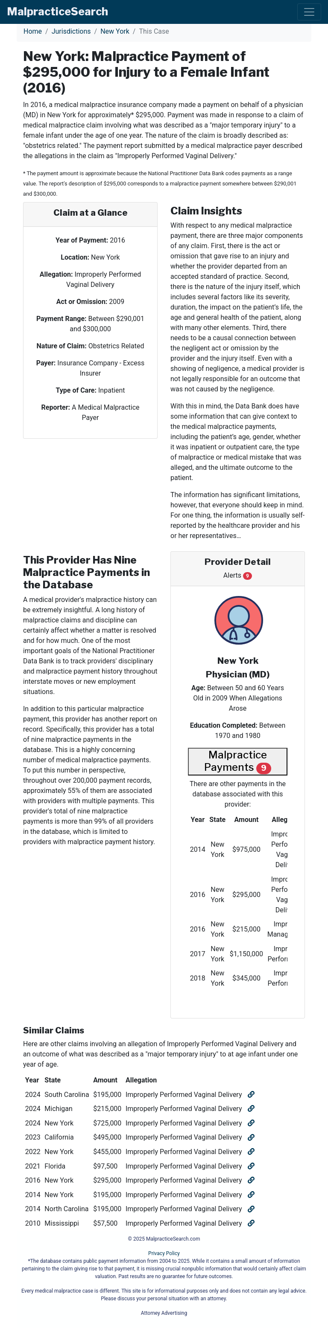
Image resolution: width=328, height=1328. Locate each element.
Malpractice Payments (237, 761)
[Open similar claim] (250, 1095)
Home (32, 31)
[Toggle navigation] (309, 11)
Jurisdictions (71, 31)
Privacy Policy (164, 1253)
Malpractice (57, 11)
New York (114, 31)
